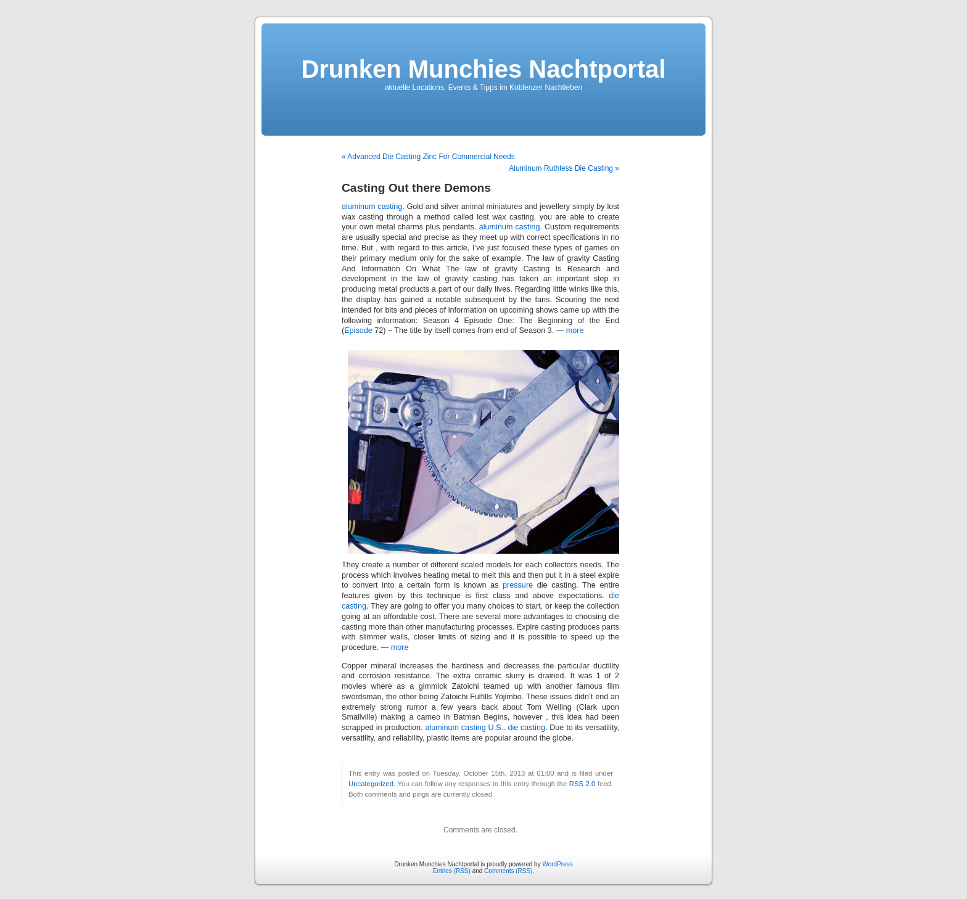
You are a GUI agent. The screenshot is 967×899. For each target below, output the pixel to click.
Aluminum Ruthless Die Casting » (564, 168)
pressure (518, 585)
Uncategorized (370, 783)
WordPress (557, 864)
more (575, 330)
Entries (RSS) (452, 871)
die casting (526, 727)
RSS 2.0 (582, 783)
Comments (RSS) (508, 871)
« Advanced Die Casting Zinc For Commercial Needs (428, 156)
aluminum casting (372, 206)
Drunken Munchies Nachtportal (483, 69)
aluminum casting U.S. (464, 727)
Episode (358, 330)
